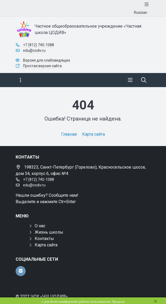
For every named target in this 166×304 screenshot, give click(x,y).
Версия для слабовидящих (46, 60)
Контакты (44, 238)
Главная (69, 134)
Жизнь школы (49, 232)
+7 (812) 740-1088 (38, 45)
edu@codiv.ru (34, 50)
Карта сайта (93, 134)
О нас (40, 225)
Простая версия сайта (42, 66)
